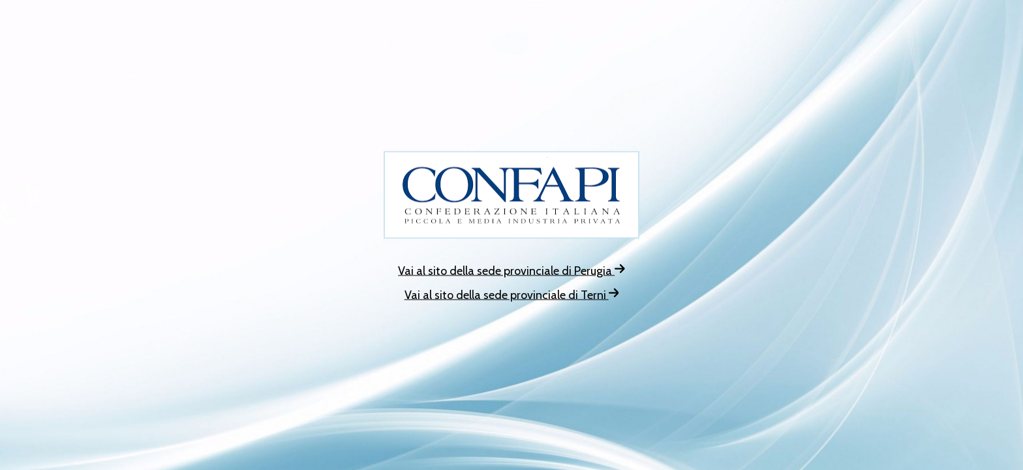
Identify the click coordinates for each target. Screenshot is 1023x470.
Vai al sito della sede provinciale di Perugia (511, 271)
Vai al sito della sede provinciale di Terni (512, 295)
